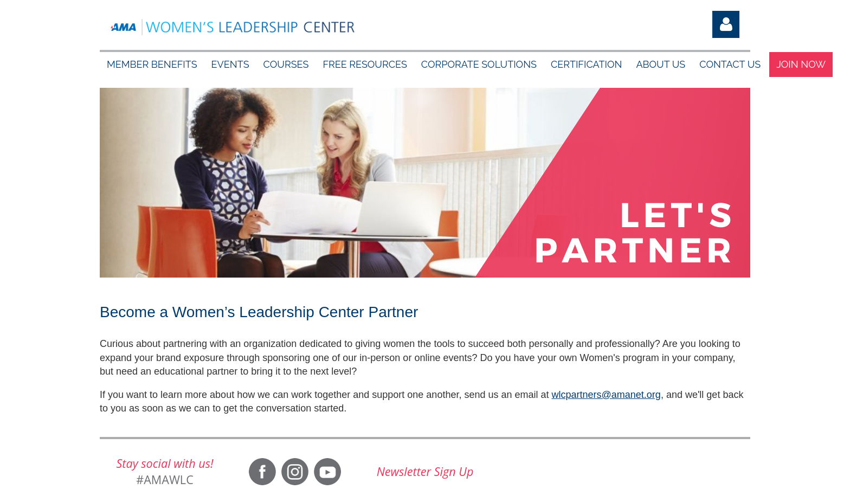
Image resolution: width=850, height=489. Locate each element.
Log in (725, 24)
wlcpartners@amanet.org (606, 394)
